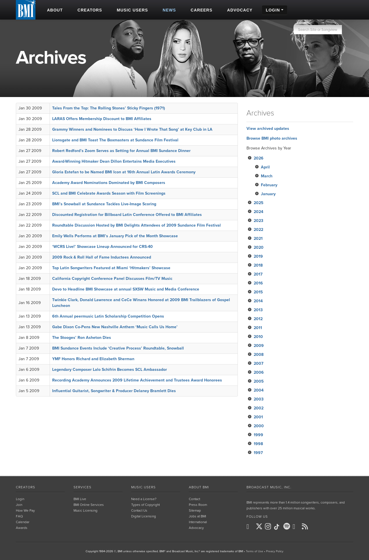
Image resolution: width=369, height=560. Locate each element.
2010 (258, 336)
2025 (258, 202)
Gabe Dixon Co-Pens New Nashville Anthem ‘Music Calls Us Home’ (115, 326)
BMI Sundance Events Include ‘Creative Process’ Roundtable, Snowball (118, 348)
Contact (194, 499)
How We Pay (25, 510)
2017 (258, 274)
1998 (258, 443)
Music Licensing (85, 510)
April (265, 167)
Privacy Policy (274, 551)
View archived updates (267, 128)
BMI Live (80, 499)
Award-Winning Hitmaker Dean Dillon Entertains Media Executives (114, 161)
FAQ (19, 516)
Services (82, 487)
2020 (258, 247)
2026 (258, 158)
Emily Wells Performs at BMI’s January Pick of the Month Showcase (115, 236)
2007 (258, 363)
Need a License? (144, 499)
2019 (258, 256)
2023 (258, 220)
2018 (258, 265)
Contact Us (139, 510)
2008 (258, 354)
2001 (258, 417)
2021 (258, 238)
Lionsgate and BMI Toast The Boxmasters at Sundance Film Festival (115, 140)
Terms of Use (254, 551)
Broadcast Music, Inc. (268, 487)
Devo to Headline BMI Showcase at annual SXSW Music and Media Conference (125, 289)
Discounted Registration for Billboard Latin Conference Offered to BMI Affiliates (127, 214)
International (198, 522)
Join (19, 505)
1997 (258, 452)
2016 (258, 283)
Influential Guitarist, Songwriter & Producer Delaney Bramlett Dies (114, 390)
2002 (258, 408)
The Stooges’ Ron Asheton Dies (81, 337)
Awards (21, 528)
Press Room (198, 505)
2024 (258, 211)
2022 (258, 229)
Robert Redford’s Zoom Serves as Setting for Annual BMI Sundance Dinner (121, 150)
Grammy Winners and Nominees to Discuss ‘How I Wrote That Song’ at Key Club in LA (132, 129)
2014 (258, 301)
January (268, 193)
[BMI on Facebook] (250, 526)
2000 (259, 426)
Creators (25, 487)
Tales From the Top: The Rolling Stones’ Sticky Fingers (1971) (108, 108)
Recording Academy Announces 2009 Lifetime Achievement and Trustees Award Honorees (137, 380)
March (266, 176)
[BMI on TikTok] (278, 527)
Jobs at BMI (197, 516)
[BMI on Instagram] (269, 526)
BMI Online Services (89, 505)
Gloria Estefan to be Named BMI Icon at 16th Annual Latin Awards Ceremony (123, 172)
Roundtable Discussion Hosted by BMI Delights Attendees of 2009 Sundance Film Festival (136, 225)
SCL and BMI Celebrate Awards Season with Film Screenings (108, 193)
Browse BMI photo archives (271, 138)
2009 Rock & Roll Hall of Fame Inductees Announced (101, 257)
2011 (258, 327)
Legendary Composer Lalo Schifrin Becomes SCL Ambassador (109, 369)
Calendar (22, 522)
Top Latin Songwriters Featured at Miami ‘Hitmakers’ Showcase (111, 267)
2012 (258, 318)
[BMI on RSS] (306, 526)
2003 (258, 399)
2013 (258, 309)
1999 (258, 434)
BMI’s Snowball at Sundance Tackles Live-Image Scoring (104, 204)
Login (20, 499)
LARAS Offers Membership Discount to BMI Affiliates (101, 118)
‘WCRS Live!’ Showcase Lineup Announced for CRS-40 (102, 246)
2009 (259, 345)
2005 (259, 381)
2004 (258, 390)
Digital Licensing (143, 516)
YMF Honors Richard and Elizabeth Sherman (93, 358)
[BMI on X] (260, 526)
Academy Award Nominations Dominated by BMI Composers (108, 182)
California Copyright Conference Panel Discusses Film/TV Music (112, 278)
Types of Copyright (145, 505)
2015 (258, 292)
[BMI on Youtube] (297, 526)
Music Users (143, 487)
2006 (259, 372)
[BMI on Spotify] (287, 526)
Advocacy (196, 528)
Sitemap (195, 510)
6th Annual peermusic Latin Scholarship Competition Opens (108, 316)
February (269, 185)
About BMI (199, 487)
